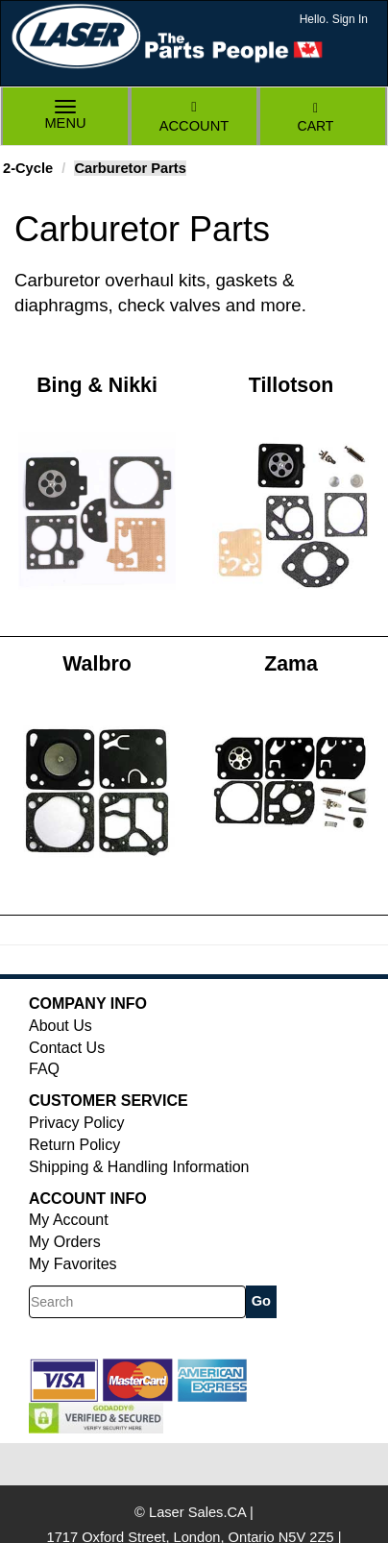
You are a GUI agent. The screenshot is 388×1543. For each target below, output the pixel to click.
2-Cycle (28, 168)
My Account (69, 1220)
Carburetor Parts (129, 168)
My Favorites (73, 1264)
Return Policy (74, 1145)
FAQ (44, 1069)
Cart (316, 118)
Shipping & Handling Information (139, 1167)
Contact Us (67, 1048)
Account (194, 117)
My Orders (65, 1242)
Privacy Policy (77, 1122)
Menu (65, 117)
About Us (60, 1025)
